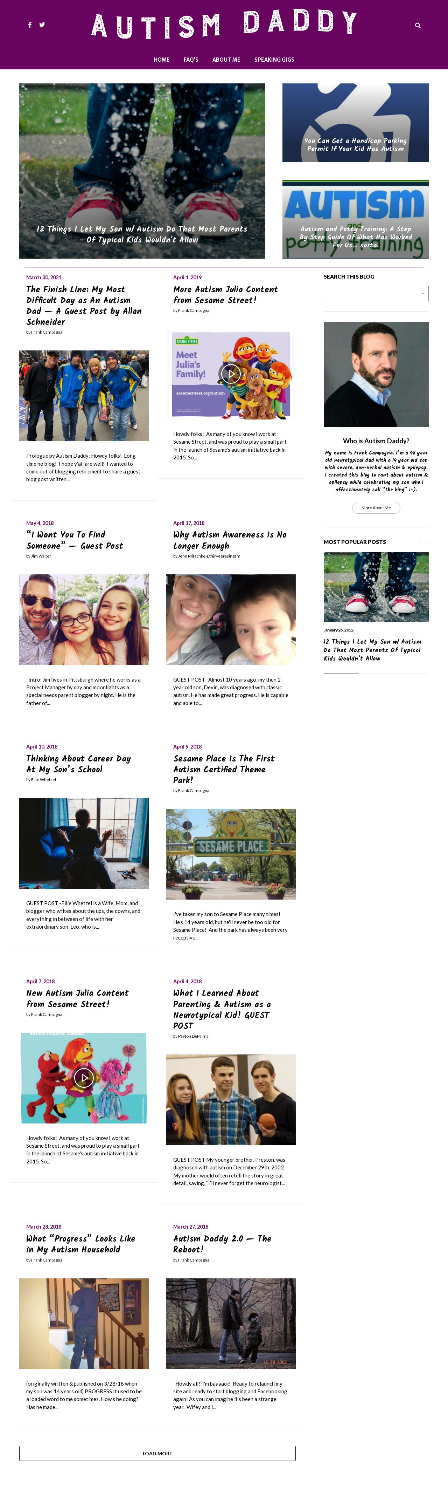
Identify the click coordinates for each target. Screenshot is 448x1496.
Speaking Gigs (274, 59)
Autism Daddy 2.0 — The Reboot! (222, 1244)
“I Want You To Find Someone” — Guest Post (74, 540)
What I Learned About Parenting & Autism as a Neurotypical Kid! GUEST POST (222, 1010)
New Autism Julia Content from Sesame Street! (77, 999)
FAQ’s (191, 59)
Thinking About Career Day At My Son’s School (78, 764)
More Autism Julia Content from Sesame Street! (225, 295)
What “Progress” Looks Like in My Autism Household (80, 1244)
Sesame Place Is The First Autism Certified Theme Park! (224, 770)
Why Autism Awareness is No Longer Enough (230, 540)
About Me (226, 59)
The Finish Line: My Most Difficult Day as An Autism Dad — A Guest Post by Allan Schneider (84, 306)
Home (162, 59)
